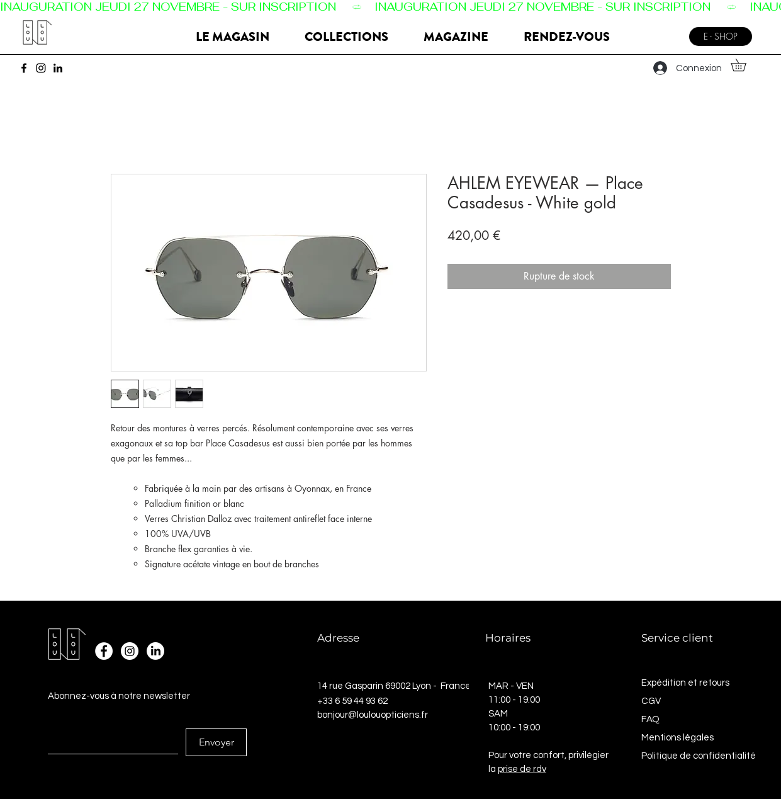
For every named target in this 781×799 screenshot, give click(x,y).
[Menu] (666, 32)
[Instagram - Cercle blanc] (129, 651)
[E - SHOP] (720, 36)
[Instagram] (41, 68)
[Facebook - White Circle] (104, 651)
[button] (744, 65)
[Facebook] (24, 68)
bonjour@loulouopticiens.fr (372, 715)
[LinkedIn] (58, 68)
